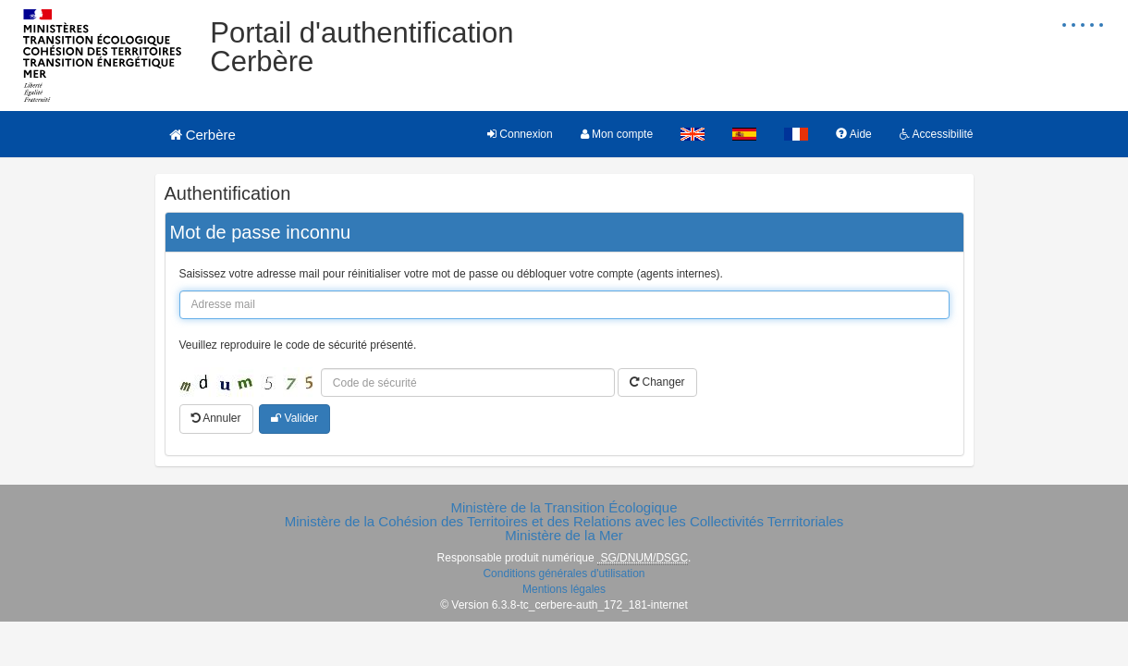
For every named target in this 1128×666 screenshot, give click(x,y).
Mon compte (617, 134)
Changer (657, 382)
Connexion (520, 134)
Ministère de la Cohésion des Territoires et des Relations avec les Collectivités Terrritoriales (564, 521)
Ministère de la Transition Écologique (563, 507)
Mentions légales (564, 589)
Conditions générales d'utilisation (563, 573)
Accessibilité (937, 134)
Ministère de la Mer (564, 535)
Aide (854, 134)
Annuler (216, 418)
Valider (294, 418)
